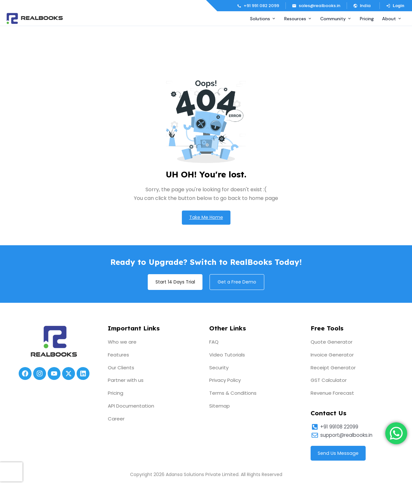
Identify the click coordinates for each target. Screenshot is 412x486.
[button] (363, 5)
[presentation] (11, 472)
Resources (298, 19)
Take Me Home (206, 217)
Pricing (367, 18)
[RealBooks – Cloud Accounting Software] (34, 18)
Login (395, 5)
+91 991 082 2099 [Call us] (258, 6)
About (392, 19)
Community (335, 19)
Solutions (263, 19)
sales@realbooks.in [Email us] (316, 6)
